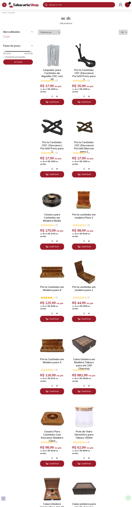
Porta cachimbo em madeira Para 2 (113, 142)
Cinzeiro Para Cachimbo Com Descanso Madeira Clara (83, 294)
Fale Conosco (73, 463)
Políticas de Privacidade (46, 456)
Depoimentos (41, 472)
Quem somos (41, 451)
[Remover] (46, 95)
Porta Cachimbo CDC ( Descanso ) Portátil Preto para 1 (113, 72)
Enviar (117, 426)
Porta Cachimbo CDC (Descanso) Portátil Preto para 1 (82, 72)
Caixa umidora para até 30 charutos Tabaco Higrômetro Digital (82, 370)
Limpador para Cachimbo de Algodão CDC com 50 (52, 72)
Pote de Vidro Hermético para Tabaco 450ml (113, 294)
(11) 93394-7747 (74, 451)
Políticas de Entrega (44, 467)
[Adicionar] (56, 95)
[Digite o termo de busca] (82, 5)
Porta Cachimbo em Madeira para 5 (113, 218)
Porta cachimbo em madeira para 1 (82, 218)
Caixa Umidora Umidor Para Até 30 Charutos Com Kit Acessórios (51, 370)
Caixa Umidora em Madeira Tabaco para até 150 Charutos (52, 294)
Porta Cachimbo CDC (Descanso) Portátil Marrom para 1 (51, 143)
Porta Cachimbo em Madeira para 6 (51, 218)
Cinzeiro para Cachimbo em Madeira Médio (83, 143)
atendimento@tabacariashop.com (81, 457)
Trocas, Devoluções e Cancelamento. (44, 461)
